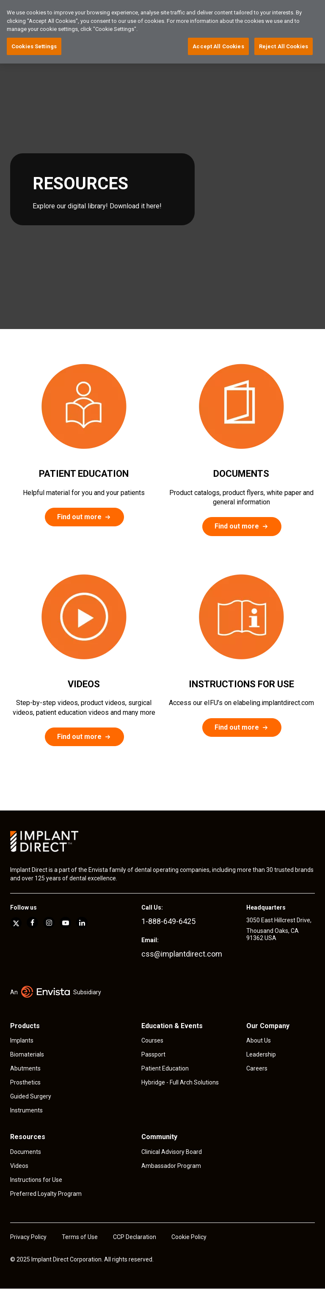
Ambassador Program (171, 1165)
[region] (162, 32)
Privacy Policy (28, 1237)
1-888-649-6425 (168, 921)
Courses (152, 1040)
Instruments (26, 1110)
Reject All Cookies (283, 46)
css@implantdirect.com (181, 953)
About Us (258, 1040)
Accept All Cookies (218, 46)
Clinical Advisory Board (171, 1151)
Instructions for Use (36, 1179)
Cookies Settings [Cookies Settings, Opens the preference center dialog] (34, 46)
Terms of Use (80, 1237)
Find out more (79, 517)
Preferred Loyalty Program (46, 1193)
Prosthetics (25, 1082)
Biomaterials (27, 1054)
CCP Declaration (134, 1237)
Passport (153, 1054)
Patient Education (165, 1068)
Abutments (25, 1068)
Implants (21, 1040)
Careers (256, 1068)
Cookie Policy (189, 1237)
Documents (25, 1151)
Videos (19, 1165)
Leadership (261, 1054)
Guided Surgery (30, 1096)
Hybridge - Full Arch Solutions (180, 1082)
